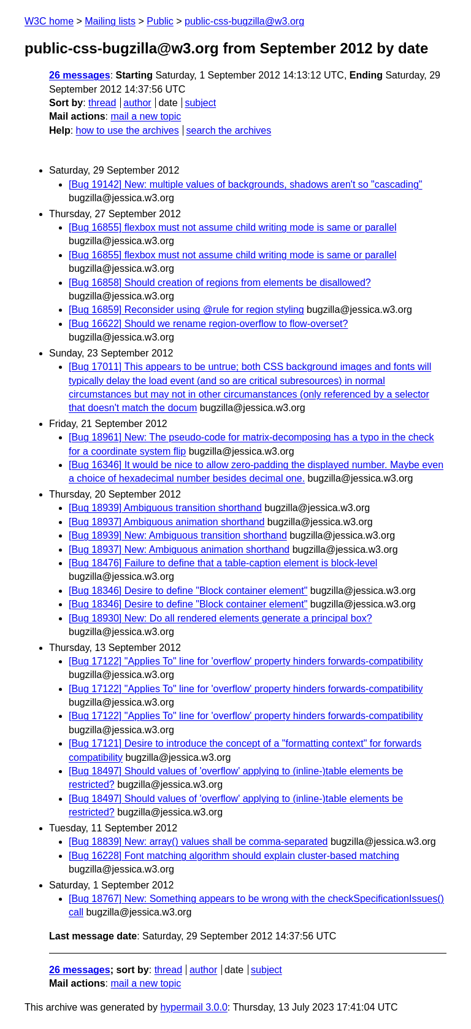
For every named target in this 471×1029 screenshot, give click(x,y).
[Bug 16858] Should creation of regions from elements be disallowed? (220, 282)
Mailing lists (110, 21)
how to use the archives (127, 130)
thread (102, 103)
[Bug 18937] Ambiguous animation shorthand (166, 522)
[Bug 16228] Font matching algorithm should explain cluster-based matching (234, 855)
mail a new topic (145, 116)
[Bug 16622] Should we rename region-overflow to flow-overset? (208, 323)
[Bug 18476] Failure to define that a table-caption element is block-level (223, 563)
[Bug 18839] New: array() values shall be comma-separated (198, 841)
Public (160, 21)
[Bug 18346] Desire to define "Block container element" (188, 590)
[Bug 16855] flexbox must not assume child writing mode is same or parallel (232, 227)
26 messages (79, 75)
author (137, 103)
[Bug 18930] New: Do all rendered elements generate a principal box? (220, 618)
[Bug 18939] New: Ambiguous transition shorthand (178, 535)
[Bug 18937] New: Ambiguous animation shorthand (179, 549)
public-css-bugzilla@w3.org (244, 21)
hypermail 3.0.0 (193, 1007)
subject (200, 103)
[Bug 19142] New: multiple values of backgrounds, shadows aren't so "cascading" (246, 184)
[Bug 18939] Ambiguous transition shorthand (165, 508)
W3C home (49, 21)
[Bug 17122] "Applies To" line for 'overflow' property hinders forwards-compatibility (246, 661)
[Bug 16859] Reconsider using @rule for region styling (186, 309)
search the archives (229, 130)
